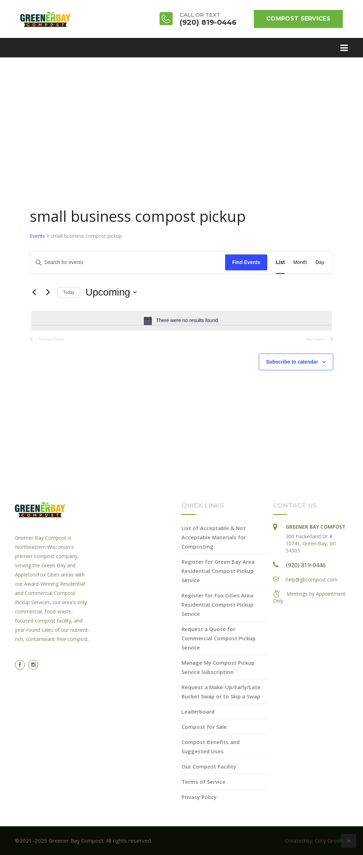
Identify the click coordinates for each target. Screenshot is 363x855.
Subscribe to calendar (292, 362)
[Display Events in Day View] (319, 262)
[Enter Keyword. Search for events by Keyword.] (127, 262)
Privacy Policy (199, 796)
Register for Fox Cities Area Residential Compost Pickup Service (217, 604)
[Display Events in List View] (280, 262)
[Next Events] (48, 292)
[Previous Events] (34, 292)
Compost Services (298, 18)
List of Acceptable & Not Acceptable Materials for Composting (214, 537)
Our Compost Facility (209, 766)
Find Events (246, 262)
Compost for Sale (204, 726)
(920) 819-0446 (305, 565)
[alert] (181, 321)
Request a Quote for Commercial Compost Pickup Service (219, 638)
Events (37, 235)
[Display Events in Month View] (300, 262)
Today (68, 292)
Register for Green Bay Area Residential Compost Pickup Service (218, 571)
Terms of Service (203, 781)
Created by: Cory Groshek (316, 840)
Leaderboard (198, 711)
